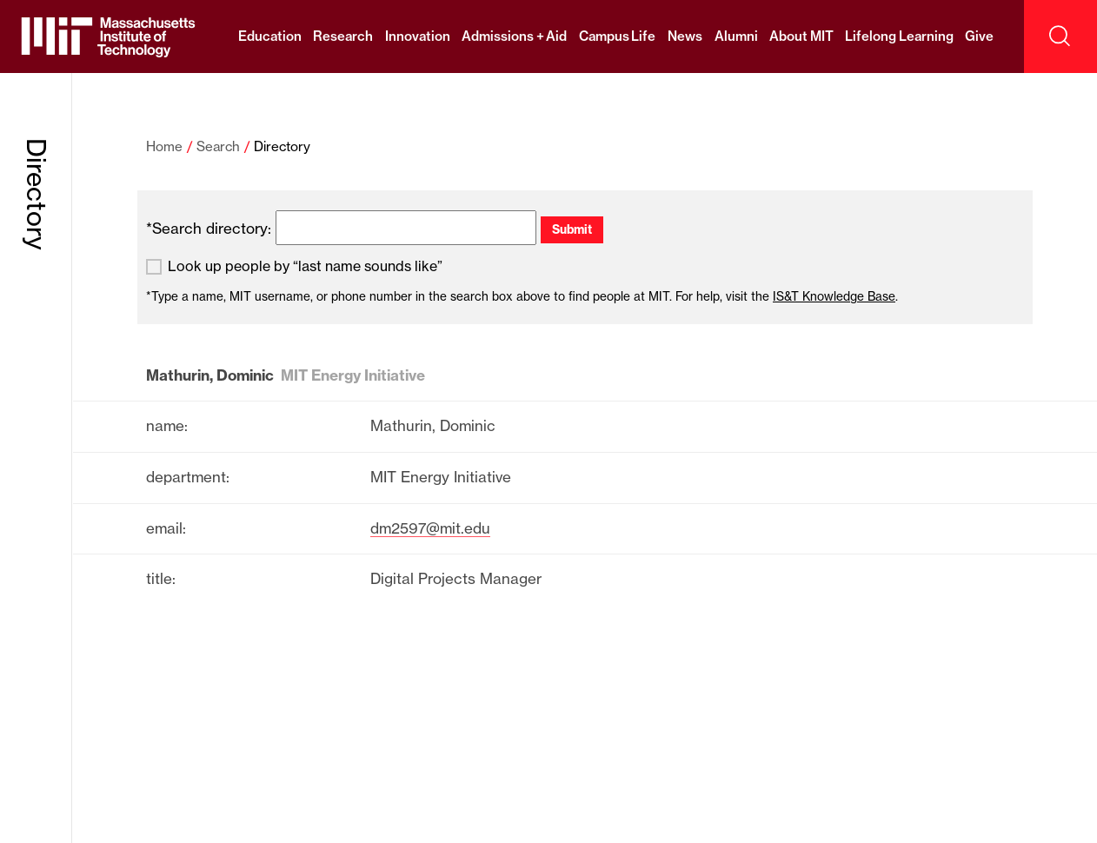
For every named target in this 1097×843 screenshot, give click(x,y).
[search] (406, 227)
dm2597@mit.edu (430, 528)
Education (270, 36)
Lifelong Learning (899, 36)
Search (218, 146)
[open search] (1060, 36)
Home (164, 146)
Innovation (417, 36)
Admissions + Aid (514, 36)
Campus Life (617, 36)
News (685, 36)
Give (979, 36)
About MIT (801, 36)
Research (343, 36)
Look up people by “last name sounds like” (305, 266)
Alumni (736, 36)
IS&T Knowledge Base (834, 296)
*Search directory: (208, 228)
